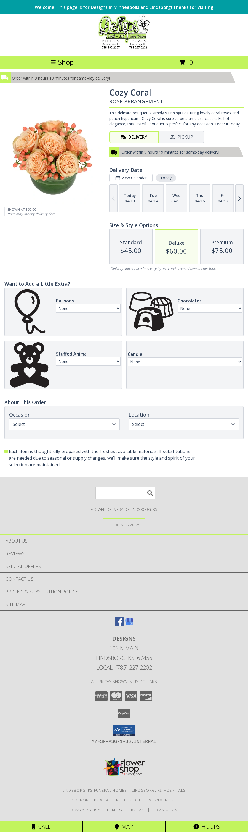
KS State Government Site (151, 799)
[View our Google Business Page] (129, 624)
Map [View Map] (124, 826)
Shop (62, 62)
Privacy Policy (84, 809)
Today (166, 177)
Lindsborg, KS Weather (93, 799)
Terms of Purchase (125, 809)
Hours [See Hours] (206, 826)
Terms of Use (165, 809)
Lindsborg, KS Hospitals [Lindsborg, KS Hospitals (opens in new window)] (159, 790)
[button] (124, 730)
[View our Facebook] (119, 624)
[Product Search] (125, 493)
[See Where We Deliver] (124, 524)
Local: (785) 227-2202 (124, 667)
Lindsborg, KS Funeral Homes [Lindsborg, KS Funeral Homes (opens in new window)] (94, 790)
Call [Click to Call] (41, 826)
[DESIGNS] (124, 47)
